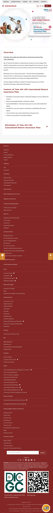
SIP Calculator (7, 185)
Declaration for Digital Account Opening (14, 293)
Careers (6, 160)
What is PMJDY (7, 440)
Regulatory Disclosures (10, 199)
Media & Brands (8, 157)
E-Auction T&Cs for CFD (10, 360)
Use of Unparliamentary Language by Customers (17, 370)
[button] (50, 256)
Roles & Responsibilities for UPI (12, 390)
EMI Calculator (7, 178)
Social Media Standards (10, 380)
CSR (5, 168)
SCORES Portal (7, 316)
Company (6, 150)
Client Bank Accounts (9, 278)
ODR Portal (7, 314)
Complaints (7, 276)
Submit (42, 453)
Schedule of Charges (9, 288)
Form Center (7, 220)
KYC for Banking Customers (11, 238)
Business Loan (7, 425)
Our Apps (6, 311)
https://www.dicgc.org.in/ (11, 497)
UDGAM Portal (7, 349)
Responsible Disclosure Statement (13, 321)
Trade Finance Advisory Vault (11, 334)
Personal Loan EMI (8, 180)
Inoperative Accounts (9, 259)
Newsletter (6, 326)
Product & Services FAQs (10, 208)
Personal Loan (7, 418)
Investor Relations (8, 155)
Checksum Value (8, 433)
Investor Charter (8, 273)
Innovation (7, 309)
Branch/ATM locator (9, 225)
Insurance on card (8, 301)
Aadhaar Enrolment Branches (11, 218)
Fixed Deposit (7, 420)
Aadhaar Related (8, 306)
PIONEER (25, 2)
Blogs (5, 430)
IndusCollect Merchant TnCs (11, 387)
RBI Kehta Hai (7, 344)
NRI (30, 2)
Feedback (6, 228)
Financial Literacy (8, 446)
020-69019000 (23, 509)
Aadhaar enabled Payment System (13, 248)
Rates (5, 291)
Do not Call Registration (10, 241)
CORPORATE (44, 2)
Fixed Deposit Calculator (10, 183)
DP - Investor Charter (9, 246)
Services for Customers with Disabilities (14, 251)
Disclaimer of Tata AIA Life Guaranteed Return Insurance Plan (23, 126)
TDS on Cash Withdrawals (10, 372)
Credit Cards (7, 415)
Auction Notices (8, 357)
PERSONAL (6, 2)
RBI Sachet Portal (8, 236)
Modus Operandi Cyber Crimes (12, 194)
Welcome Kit (7, 243)
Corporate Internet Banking (11, 385)
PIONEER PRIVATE (15, 2)
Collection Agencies (9, 319)
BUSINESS (36, 2)
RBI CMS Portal (7, 253)
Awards (6, 152)
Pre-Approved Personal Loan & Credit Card (15, 404)
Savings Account (8, 413)
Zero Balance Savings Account (12, 428)
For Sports (6, 170)
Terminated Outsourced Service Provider (14, 400)
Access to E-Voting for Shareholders (13, 324)
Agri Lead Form (8, 210)
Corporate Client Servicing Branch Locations (15, 392)
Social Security (7, 443)
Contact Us (6, 223)
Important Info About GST (11, 377)
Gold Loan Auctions (9, 362)
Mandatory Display (9, 281)
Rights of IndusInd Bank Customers (13, 256)
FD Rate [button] (2, 256)
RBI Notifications (8, 342)
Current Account (8, 423)
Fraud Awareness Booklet (10, 264)
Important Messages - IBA (10, 382)
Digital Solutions (8, 304)
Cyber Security (7, 189)
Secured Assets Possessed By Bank (13, 347)
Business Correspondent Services (12, 448)
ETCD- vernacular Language (11, 375)
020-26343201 (15, 509)
